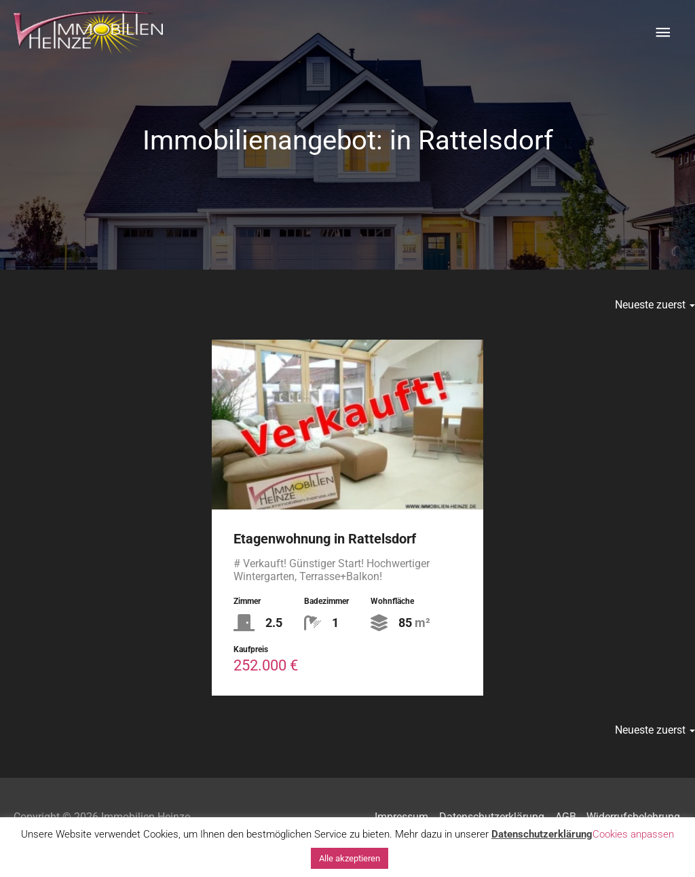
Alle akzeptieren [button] (349, 858)
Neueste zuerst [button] (655, 304)
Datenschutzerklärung (542, 834)
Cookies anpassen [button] (633, 834)
